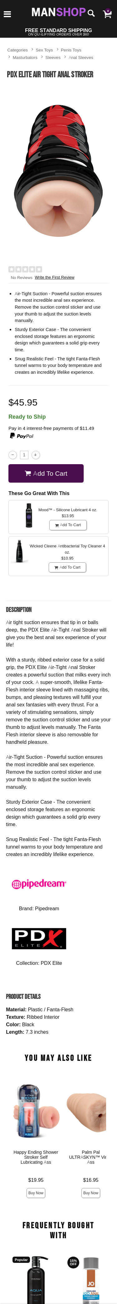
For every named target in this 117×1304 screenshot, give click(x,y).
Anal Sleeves (81, 57)
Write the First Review (55, 277)
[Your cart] (107, 14)
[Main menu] (7, 15)
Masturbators (25, 57)
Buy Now (35, 1193)
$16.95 (91, 1180)
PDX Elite (51, 963)
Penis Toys (71, 49)
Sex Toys (44, 49)
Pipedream (47, 908)
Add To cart (46, 473)
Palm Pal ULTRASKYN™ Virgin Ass (91, 1157)
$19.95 (36, 1180)
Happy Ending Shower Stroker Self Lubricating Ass (36, 1157)
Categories (17, 49)
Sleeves (53, 57)
